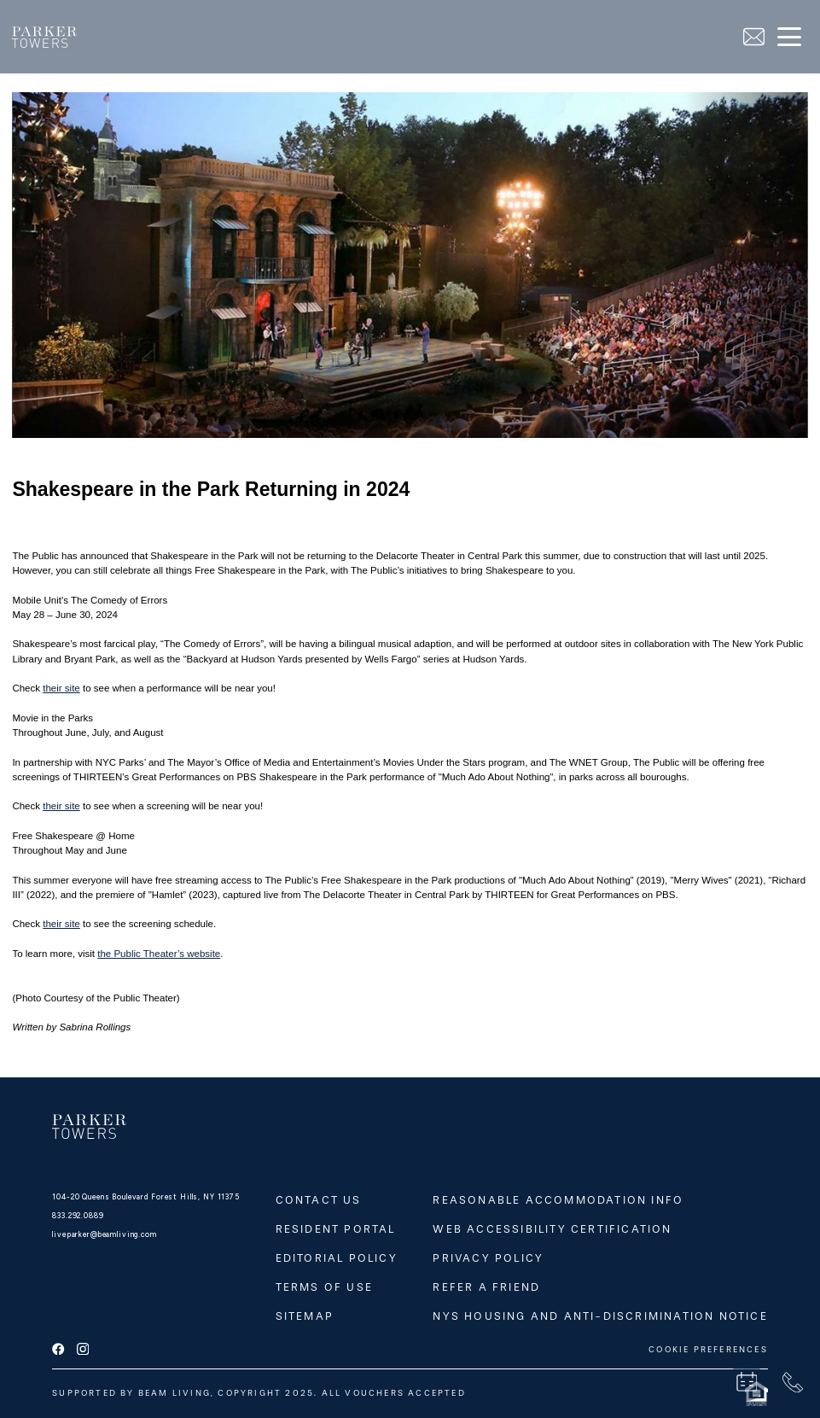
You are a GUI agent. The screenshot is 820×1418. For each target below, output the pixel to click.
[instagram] (83, 1350)
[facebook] (58, 1350)
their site (61, 688)
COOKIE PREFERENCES (708, 1350)
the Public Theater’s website (158, 953)
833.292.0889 (77, 1215)
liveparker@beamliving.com (104, 1234)
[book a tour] (746, 1382)
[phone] (792, 1382)
